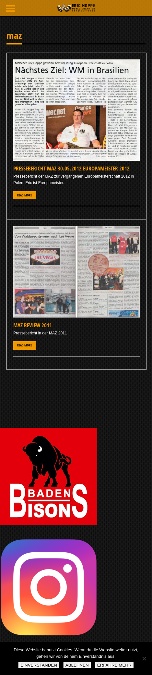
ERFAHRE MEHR (114, 665)
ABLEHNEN (77, 665)
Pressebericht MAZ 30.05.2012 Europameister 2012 (71, 168)
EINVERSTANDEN (38, 665)
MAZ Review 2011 (32, 325)
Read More (24, 195)
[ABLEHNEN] (144, 658)
